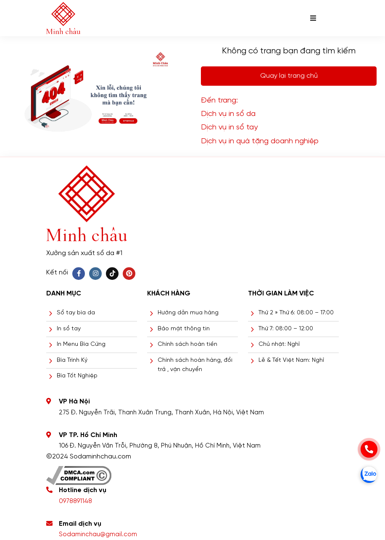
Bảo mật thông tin (184, 329)
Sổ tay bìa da (76, 313)
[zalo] (369, 474)
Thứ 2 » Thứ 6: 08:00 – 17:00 (296, 313)
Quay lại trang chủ (289, 75)
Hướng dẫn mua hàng (188, 313)
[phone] (369, 449)
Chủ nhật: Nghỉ (279, 344)
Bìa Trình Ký (72, 360)
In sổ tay (69, 329)
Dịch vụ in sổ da (228, 114)
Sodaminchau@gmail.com (98, 534)
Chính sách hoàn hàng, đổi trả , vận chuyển (195, 365)
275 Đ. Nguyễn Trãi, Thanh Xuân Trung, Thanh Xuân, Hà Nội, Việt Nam (161, 412)
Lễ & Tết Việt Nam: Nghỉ (291, 360)
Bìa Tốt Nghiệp (77, 376)
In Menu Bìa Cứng (81, 344)
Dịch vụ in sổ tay (229, 128)
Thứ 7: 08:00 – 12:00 (285, 329)
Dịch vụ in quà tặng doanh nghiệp (260, 141)
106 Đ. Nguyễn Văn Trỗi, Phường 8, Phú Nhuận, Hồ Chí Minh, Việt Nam (160, 446)
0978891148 (75, 501)
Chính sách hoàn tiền (187, 344)
